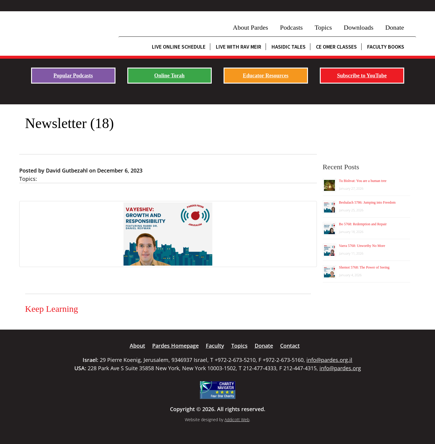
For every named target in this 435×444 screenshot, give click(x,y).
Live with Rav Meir (238, 46)
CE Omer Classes (336, 46)
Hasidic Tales (289, 46)
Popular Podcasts (73, 76)
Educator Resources (265, 76)
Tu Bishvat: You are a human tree (363, 181)
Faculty (215, 345)
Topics (323, 27)
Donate (394, 27)
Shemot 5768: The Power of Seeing (364, 267)
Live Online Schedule (179, 46)
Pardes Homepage (175, 345)
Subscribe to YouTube (362, 76)
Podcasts (291, 27)
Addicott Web (236, 419)
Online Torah (169, 76)
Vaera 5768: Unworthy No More (362, 246)
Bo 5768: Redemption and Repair (363, 224)
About (137, 345)
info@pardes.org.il (329, 359)
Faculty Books (385, 46)
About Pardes (250, 27)
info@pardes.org (340, 368)
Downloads (358, 27)
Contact (290, 345)
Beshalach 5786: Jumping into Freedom (367, 202)
